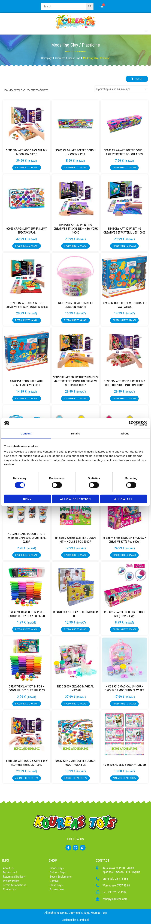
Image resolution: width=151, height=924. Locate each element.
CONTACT (102, 860)
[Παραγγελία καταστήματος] (121, 89)
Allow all (123, 499)
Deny (27, 499)
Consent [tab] (26, 433)
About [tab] (125, 433)
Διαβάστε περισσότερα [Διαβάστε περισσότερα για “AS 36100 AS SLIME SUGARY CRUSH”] (124, 778)
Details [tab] (75, 433)
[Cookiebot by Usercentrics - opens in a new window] (131, 423)
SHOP (53, 860)
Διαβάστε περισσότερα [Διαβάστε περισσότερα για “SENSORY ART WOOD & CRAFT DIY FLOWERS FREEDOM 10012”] (26, 778)
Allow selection (75, 499)
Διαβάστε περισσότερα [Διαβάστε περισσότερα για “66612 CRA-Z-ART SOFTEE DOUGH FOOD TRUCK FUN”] (75, 778)
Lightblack (83, 920)
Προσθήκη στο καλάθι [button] (26, 167)
